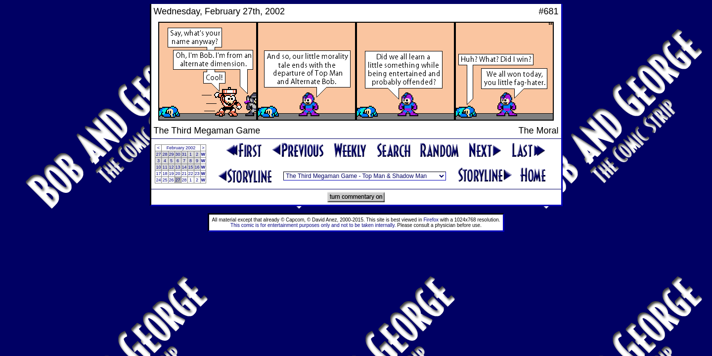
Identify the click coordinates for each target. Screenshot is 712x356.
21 (184, 173)
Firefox (431, 219)
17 (158, 173)
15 (190, 167)
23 (197, 173)
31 (184, 154)
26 (171, 180)
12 (171, 167)
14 (184, 167)
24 (158, 180)
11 (164, 167)
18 (164, 173)
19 (171, 173)
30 (178, 154)
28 (164, 154)
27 (158, 154)
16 (197, 167)
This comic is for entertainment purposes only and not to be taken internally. (313, 225)
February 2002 (181, 147)
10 (158, 167)
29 (171, 154)
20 (178, 173)
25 (164, 180)
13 (178, 167)
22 (190, 173)
